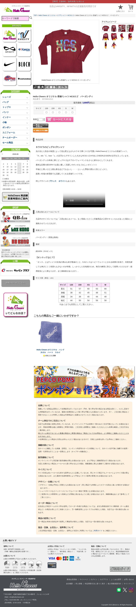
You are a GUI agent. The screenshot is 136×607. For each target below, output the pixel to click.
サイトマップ (129, 584)
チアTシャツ (61, 15)
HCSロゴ (71, 15)
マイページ (83, 579)
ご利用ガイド (97, 531)
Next (28, 154)
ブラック (52, 181)
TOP (35, 15)
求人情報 (78, 584)
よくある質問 (116, 579)
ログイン (94, 579)
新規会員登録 (72, 579)
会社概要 (69, 584)
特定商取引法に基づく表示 (95, 584)
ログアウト (104, 579)
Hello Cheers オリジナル (46, 15)
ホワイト (62, 181)
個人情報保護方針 (114, 584)
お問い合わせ (129, 579)
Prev (2, 154)
